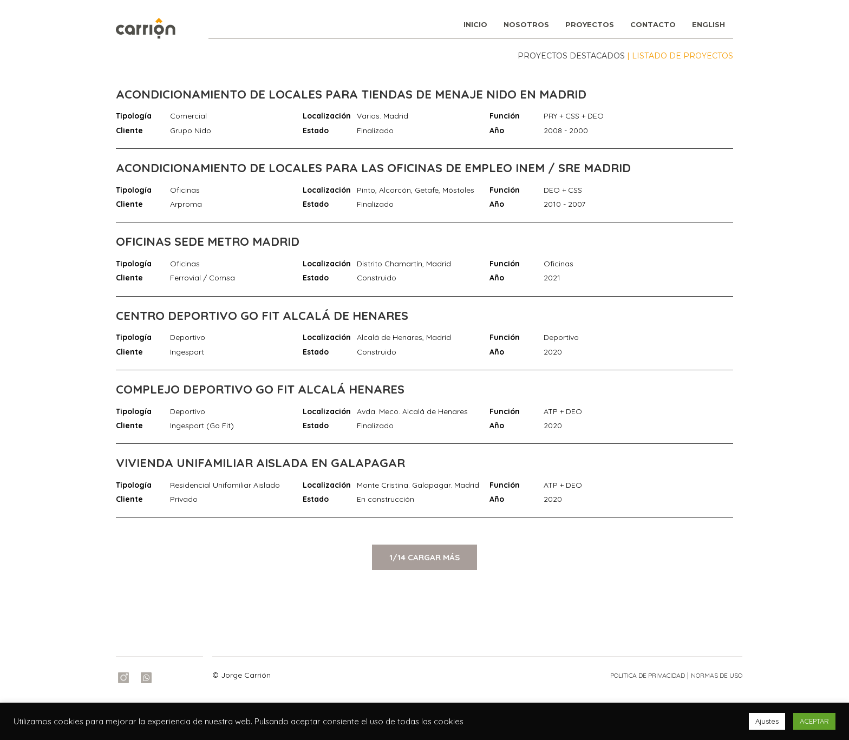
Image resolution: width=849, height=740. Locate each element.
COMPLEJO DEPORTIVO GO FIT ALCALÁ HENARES (260, 389)
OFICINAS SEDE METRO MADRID (207, 241)
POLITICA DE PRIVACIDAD (647, 675)
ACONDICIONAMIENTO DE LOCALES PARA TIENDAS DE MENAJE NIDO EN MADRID (351, 94)
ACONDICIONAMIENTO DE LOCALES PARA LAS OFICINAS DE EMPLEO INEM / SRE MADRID (373, 167)
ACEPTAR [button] (814, 721)
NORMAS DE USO (716, 675)
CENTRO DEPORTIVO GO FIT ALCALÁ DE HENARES (262, 315)
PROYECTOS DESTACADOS (571, 56)
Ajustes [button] (767, 721)
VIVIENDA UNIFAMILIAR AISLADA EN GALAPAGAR (260, 462)
